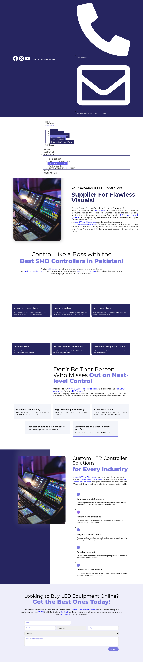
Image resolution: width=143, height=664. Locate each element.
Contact (64, 614)
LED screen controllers (86, 226)
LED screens (100, 212)
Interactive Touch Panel (62, 143)
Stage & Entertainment (89, 536)
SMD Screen (55, 161)
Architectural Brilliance (89, 519)
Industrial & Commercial (89, 572)
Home (48, 122)
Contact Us (51, 148)
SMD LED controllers (86, 273)
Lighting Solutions (59, 163)
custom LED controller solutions (83, 391)
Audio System (56, 168)
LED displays (78, 393)
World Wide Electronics (85, 224)
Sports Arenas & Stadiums (90, 501)
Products (50, 127)
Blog (48, 145)
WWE (41, 614)
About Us (50, 124)
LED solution (66, 616)
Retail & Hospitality (87, 554)
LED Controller (57, 166)
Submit (113, 651)
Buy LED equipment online (84, 612)
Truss (52, 159)
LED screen (53, 271)
